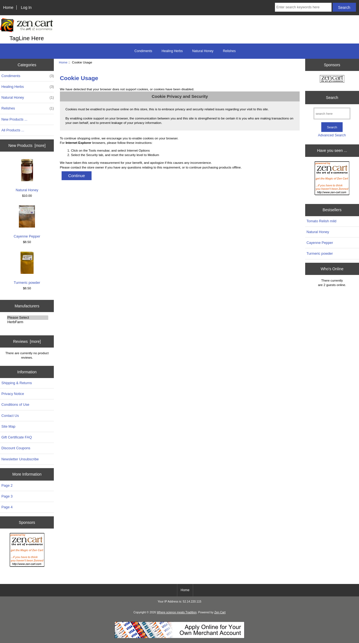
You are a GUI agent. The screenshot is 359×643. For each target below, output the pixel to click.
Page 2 (6, 485)
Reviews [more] (27, 341)
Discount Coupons (15, 448)
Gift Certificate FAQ (16, 437)
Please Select (27, 317)
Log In (26, 7)
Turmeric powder (27, 268)
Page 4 (6, 507)
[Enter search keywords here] (303, 7)
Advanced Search (332, 135)
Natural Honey (203, 51)
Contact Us (10, 416)
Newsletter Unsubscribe (20, 459)
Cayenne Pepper (27, 221)
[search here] (332, 113)
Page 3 (6, 496)
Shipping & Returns (16, 383)
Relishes (229, 51)
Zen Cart (220, 612)
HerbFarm (27, 322)
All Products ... (12, 130)
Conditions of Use (15, 404)
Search (332, 97)
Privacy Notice (12, 394)
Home (8, 7)
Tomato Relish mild (322, 221)
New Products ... (14, 119)
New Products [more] (26, 145)
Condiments (143, 51)
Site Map (8, 426)
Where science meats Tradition (176, 612)
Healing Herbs (172, 51)
